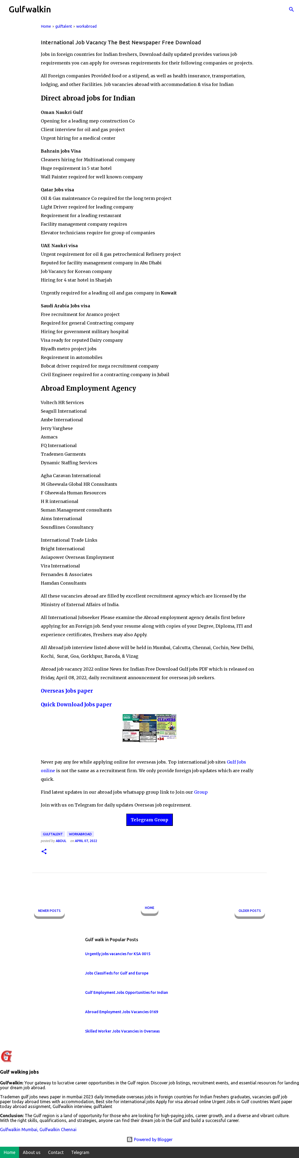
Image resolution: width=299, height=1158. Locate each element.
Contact (56, 1152)
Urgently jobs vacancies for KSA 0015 (117, 954)
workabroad (80, 834)
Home (149, 907)
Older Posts (250, 910)
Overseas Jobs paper (67, 691)
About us (32, 1152)
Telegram (80, 1152)
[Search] (291, 9)
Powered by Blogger (149, 1139)
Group (201, 792)
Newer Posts (49, 910)
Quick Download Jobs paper (76, 705)
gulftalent (53, 834)
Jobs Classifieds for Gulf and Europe (116, 973)
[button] (44, 851)
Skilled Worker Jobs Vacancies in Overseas (122, 1031)
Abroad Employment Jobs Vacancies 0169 (121, 1012)
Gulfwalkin (30, 9)
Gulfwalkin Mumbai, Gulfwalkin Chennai (38, 1129)
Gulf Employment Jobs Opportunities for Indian (126, 992)
